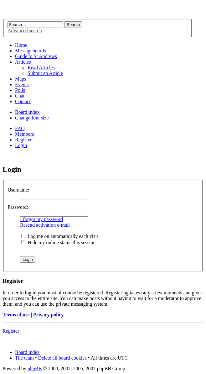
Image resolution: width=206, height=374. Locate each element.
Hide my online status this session (58, 242)
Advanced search (25, 30)
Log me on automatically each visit (59, 236)
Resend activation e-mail (45, 225)
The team (24, 358)
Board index (27, 112)
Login (21, 145)
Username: (18, 189)
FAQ (20, 128)
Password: (18, 207)
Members (24, 134)
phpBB (35, 368)
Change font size (32, 117)
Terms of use (16, 314)
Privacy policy (48, 314)
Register (23, 139)
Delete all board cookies (62, 358)
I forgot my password (41, 219)
